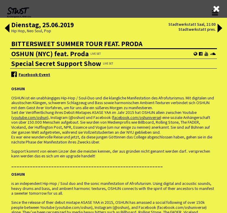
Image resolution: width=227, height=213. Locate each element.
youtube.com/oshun (29, 117)
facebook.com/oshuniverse (136, 117)
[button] (7, 29)
